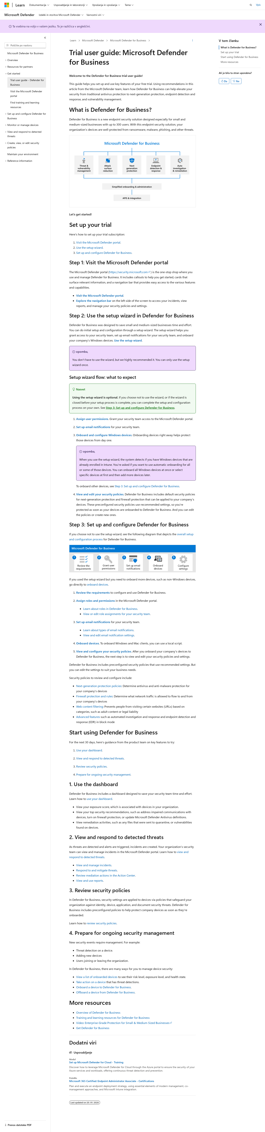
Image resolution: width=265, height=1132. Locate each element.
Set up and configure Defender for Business (104, 253)
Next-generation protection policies (98, 686)
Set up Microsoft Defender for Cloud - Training (96, 1062)
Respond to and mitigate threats (96, 870)
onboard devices (97, 584)
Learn (73, 40)
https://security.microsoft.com (128, 272)
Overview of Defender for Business (98, 1012)
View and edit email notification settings (108, 635)
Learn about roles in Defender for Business (110, 609)
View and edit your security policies (99, 494)
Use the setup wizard (89, 247)
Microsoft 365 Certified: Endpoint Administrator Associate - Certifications (111, 1081)
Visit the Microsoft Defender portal (98, 242)
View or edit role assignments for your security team (116, 614)
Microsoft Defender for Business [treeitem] (25, 53)
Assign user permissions (92, 419)
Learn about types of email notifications (108, 630)
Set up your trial (230, 52)
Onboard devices (87, 643)
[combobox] (25, 45)
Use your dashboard (89, 750)
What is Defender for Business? (238, 47)
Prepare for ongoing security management (103, 774)
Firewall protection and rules (94, 696)
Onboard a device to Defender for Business (103, 987)
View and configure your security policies (103, 651)
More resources (229, 62)
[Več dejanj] (192, 41)
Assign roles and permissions (95, 600)
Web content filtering (89, 706)
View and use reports (89, 880)
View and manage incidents (93, 865)
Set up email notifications (93, 427)
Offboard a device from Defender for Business (105, 992)
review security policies (101, 923)
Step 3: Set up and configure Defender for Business (140, 407)
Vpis (258, 4)
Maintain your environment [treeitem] (22, 154)
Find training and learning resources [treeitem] (24, 105)
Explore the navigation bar (93, 301)
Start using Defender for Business (239, 57)
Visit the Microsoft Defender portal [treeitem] (26, 94)
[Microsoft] (6, 5)
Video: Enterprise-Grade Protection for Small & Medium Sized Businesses (122, 1023)
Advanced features (88, 717)
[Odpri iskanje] (251, 5)
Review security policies (91, 766)
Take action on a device (91, 982)
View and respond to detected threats (100, 758)
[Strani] (45, 37)
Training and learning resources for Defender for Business (113, 1018)
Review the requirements (93, 592)
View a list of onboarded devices (96, 977)
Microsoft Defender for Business (128, 40)
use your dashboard (99, 799)
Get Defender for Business (92, 1028)
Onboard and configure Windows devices (104, 435)
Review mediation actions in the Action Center (105, 875)
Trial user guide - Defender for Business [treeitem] (27, 82)
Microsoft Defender (93, 40)
